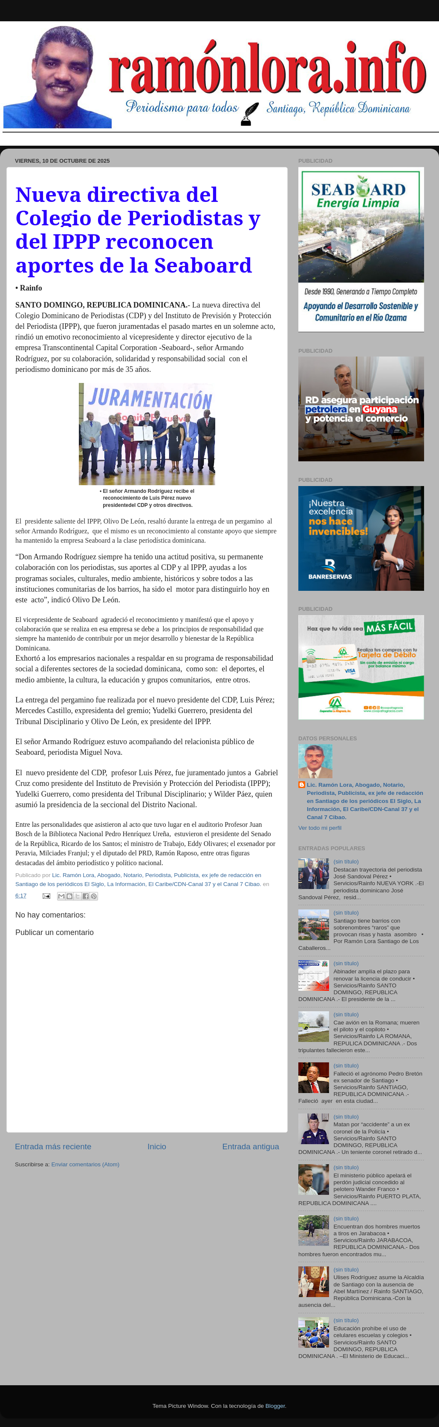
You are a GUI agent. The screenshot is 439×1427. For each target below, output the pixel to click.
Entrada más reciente (53, 1146)
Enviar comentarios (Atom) (86, 1164)
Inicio (156, 1146)
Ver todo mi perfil (319, 828)
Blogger (275, 1406)
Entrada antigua (250, 1146)
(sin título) (345, 861)
